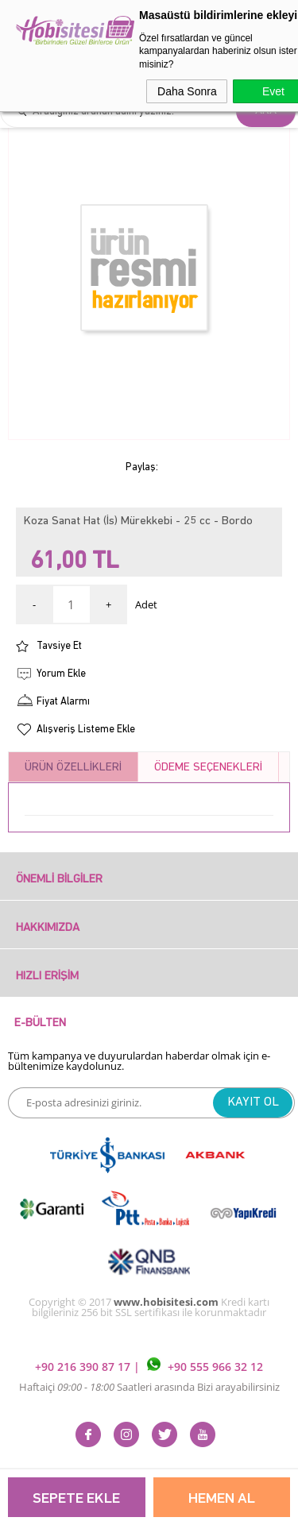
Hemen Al (221, 1499)
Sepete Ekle (76, 1499)
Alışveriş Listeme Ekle (86, 729)
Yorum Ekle (61, 674)
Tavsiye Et (59, 646)
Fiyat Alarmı (63, 702)
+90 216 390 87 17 (84, 1366)
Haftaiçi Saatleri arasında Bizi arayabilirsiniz (149, 1387)
